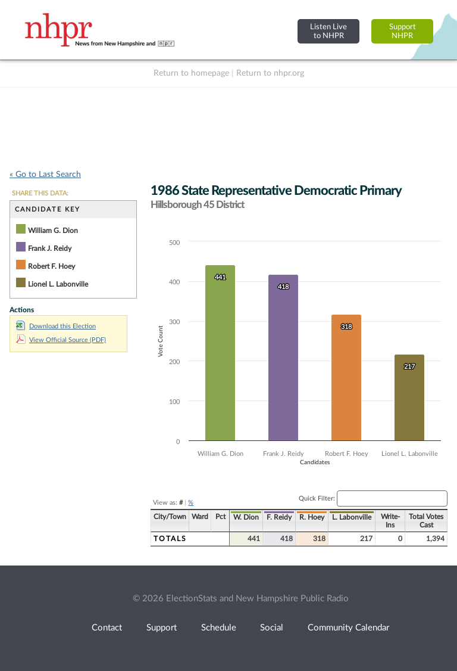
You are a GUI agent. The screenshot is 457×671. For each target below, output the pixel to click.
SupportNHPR (402, 31)
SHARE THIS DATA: (40, 193)
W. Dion (246, 517)
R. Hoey (311, 517)
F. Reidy (279, 517)
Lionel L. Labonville (58, 284)
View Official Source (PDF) (61, 340)
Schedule (218, 627)
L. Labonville (351, 517)
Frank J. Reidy (49, 248)
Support (161, 627)
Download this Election (56, 326)
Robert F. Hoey (51, 266)
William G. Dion (53, 230)
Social (271, 627)
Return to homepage (191, 73)
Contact (107, 627)
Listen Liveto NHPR (328, 31)
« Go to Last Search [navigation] (45, 174)
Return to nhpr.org (270, 73)
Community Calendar (348, 627)
